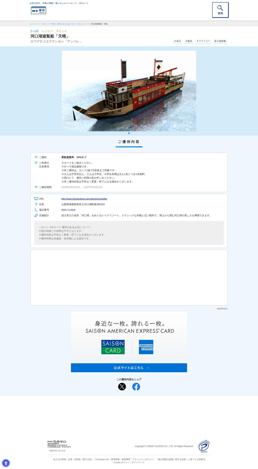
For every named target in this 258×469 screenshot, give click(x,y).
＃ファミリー (201, 41)
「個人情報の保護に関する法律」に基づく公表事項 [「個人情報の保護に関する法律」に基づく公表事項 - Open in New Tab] (168, 459)
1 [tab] (129, 133)
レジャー (85, 24)
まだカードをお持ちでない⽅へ (127, 399)
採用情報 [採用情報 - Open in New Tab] (108, 459)
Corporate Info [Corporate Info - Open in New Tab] (96, 459)
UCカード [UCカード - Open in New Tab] (141, 410)
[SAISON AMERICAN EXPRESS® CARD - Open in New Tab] (129, 370)
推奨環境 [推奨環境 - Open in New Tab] (118, 459)
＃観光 (185, 41)
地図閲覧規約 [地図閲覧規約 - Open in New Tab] (222, 309)
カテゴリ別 (75, 24)
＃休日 (173, 41)
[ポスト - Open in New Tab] (122, 387)
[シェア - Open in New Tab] (136, 387)
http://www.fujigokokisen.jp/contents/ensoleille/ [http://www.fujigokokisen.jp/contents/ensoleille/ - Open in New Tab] (87, 198)
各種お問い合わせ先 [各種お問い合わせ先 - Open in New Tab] (57, 451)
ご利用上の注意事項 (114, 404)
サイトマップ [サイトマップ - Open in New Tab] (129, 462)
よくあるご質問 (143, 404)
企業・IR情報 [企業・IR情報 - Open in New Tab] (70, 459)
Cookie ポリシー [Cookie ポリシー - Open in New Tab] (200, 459)
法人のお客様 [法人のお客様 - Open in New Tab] (56, 459)
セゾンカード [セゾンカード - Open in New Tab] (114, 410)
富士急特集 (219, 41)
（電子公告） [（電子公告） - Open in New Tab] (82, 459)
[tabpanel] (129, 91)
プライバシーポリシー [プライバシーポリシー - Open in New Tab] (134, 459)
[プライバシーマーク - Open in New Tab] (204, 446)
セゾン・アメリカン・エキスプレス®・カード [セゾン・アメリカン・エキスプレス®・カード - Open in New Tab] (127, 416)
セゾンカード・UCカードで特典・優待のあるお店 (50, 24)
